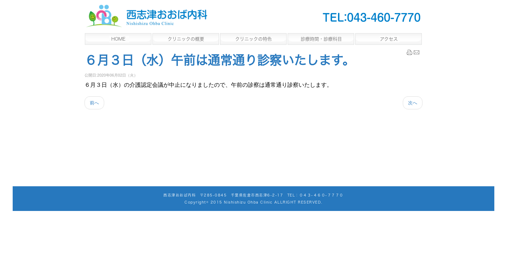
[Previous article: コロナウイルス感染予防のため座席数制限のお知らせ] (94, 102)
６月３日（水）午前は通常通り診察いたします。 (219, 60)
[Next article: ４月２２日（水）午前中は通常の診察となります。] (413, 102)
